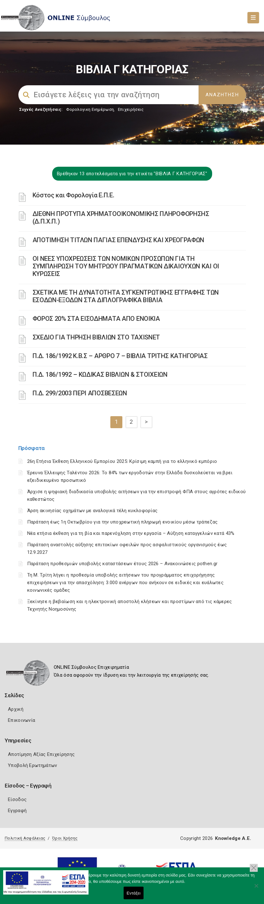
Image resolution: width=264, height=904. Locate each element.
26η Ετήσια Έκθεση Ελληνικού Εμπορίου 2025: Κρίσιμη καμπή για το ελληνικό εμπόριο (122, 461)
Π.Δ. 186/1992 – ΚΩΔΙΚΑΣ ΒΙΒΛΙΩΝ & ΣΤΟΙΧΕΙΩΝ (100, 374)
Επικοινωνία (21, 720)
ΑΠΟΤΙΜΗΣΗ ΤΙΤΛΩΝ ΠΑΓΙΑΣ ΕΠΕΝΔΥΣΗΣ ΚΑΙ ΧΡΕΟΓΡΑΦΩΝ (119, 240)
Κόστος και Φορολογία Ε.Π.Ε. (73, 195)
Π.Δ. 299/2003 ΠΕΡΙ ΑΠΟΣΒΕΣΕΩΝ (80, 393)
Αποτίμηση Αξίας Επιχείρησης (41, 754)
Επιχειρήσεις (131, 109)
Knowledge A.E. (233, 838)
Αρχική (15, 709)
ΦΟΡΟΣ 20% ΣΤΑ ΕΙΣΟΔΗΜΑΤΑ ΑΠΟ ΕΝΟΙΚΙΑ (96, 318)
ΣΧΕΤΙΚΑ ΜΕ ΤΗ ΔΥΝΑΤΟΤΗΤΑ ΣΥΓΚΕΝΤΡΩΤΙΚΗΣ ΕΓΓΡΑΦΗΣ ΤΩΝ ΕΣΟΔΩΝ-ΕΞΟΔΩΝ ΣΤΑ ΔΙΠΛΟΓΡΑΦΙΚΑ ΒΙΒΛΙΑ (126, 296)
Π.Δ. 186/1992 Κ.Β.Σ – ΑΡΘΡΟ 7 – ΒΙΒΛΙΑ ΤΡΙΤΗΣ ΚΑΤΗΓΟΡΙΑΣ (120, 356)
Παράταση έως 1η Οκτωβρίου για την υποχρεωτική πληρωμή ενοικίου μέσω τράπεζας (122, 522)
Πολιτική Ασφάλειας (25, 838)
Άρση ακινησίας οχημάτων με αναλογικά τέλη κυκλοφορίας (92, 510)
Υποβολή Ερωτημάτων (32, 765)
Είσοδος (17, 799)
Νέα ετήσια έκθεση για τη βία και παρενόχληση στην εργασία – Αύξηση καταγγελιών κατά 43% (131, 533)
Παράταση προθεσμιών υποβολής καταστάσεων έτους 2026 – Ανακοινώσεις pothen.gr (122, 563)
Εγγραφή (17, 810)
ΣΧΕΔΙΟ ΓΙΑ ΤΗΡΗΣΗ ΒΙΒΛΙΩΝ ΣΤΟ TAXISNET (96, 337)
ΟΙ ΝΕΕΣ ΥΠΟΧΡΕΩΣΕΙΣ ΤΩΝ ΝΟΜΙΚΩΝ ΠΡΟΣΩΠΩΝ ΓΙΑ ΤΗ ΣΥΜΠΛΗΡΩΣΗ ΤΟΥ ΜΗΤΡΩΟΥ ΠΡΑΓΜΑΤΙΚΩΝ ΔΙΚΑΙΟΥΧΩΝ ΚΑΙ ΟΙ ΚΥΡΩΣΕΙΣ (126, 266)
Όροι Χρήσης (64, 838)
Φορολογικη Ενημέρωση (90, 109)
